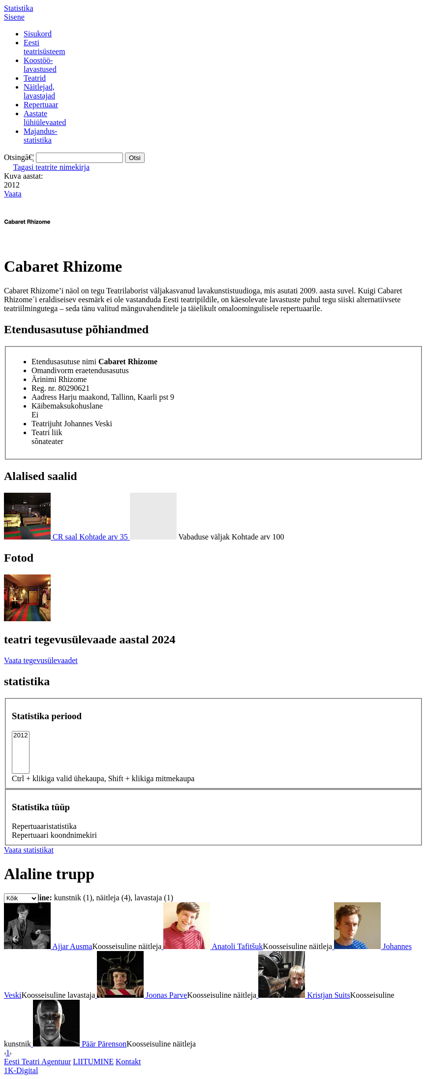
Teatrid (35, 78)
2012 (20, 735)
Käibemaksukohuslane (67, 406)
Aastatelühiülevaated (45, 118)
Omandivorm (52, 370)
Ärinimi (44, 379)
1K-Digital (21, 1070)
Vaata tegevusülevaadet (41, 660)
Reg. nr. (43, 388)
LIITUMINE (93, 1061)
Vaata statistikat (29, 850)
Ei (34, 415)
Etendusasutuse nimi (63, 361)
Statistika (18, 8)
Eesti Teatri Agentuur (37, 1061)
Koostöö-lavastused (40, 64)
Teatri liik (46, 432)
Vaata (13, 194)
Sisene (14, 17)
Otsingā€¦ (19, 157)
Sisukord (38, 34)
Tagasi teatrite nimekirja (51, 167)
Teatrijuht (46, 423)
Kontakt (128, 1061)
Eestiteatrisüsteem (44, 47)
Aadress (44, 397)
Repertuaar (41, 104)
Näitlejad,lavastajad (39, 91)
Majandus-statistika (40, 135)
